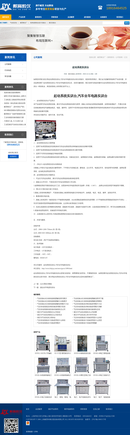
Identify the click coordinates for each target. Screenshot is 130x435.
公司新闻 (8, 64)
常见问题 (8, 76)
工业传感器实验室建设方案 (14, 117)
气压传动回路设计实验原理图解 (85, 323)
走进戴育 (71, 17)
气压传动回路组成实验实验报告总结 (87, 309)
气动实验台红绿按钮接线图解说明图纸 (88, 301)
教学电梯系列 (69, 409)
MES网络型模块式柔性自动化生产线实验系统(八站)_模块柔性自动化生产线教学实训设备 (15, 110)
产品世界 (22, 17)
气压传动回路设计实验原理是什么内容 (88, 317)
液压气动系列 (53, 409)
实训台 (102, 96)
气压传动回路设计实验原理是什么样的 (51, 320)
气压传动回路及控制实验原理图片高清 (51, 307)
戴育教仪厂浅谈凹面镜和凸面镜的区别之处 (14, 114)
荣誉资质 (54, 17)
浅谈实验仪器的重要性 (12, 92)
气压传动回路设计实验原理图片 (48, 323)
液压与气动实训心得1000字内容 (85, 315)
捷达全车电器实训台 (47, 287)
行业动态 (8, 70)
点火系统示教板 (46, 284)
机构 (106, 108)
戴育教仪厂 (23, 23)
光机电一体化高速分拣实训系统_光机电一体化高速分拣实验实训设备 (15, 103)
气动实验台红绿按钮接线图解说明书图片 (52, 298)
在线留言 (103, 17)
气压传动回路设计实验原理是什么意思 (88, 320)
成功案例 (87, 17)
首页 (27, 409)
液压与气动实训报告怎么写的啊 (85, 312)
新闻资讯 (38, 17)
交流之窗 (96, 409)
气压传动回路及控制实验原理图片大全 (88, 304)
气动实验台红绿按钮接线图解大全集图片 (52, 301)
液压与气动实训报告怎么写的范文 (49, 315)
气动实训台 (13, 23)
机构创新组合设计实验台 (38, 23)
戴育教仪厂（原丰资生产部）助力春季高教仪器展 (14, 107)
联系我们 (120, 17)
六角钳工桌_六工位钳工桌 (13, 121)
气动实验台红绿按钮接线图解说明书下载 (88, 298)
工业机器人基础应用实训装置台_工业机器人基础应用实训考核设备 (15, 100)
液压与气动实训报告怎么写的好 (48, 312)
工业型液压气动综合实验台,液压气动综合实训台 (15, 125)
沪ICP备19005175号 (99, 419)
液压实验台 (52, 23)
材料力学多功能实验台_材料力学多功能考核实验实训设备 (15, 96)
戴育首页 (5, 17)
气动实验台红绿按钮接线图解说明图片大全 (53, 304)
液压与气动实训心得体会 (46, 317)
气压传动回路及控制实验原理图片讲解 (88, 307)
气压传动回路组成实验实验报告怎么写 (51, 309)
